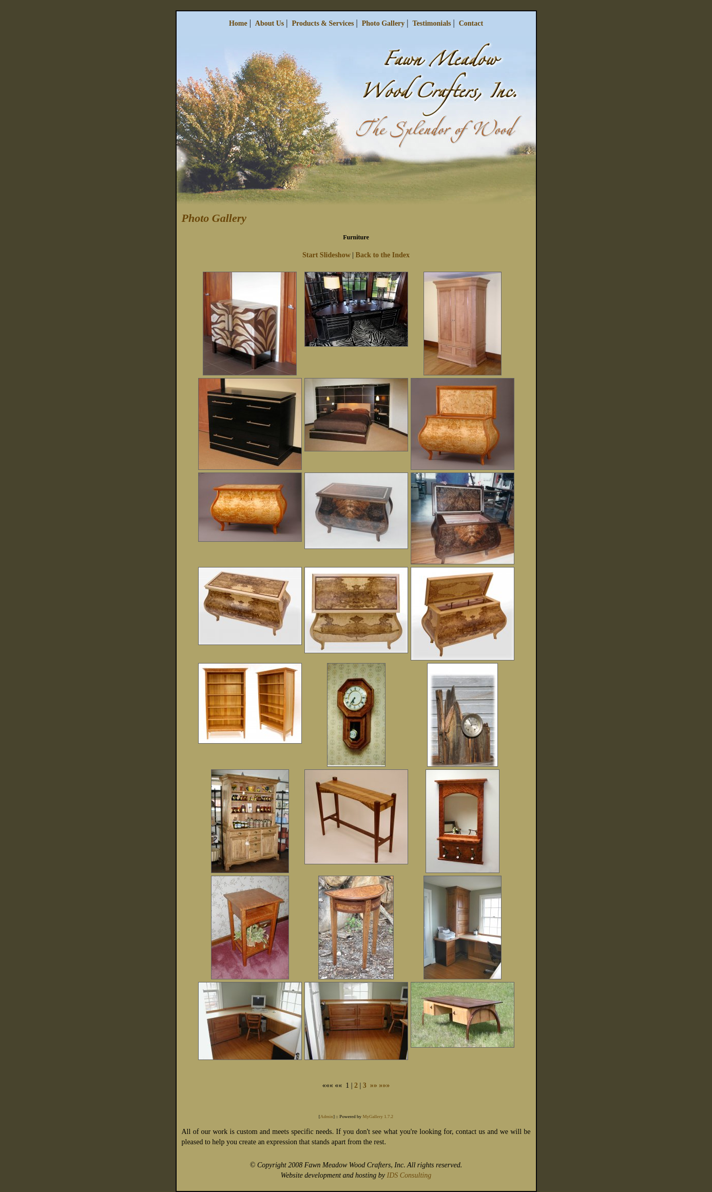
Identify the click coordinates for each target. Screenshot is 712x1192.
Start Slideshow (326, 255)
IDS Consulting (409, 1175)
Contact (471, 23)
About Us (269, 23)
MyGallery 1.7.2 (377, 1116)
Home (238, 23)
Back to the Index (383, 255)
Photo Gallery (383, 23)
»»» (384, 1085)
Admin (326, 1116)
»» (373, 1085)
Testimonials (432, 23)
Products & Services (323, 23)
